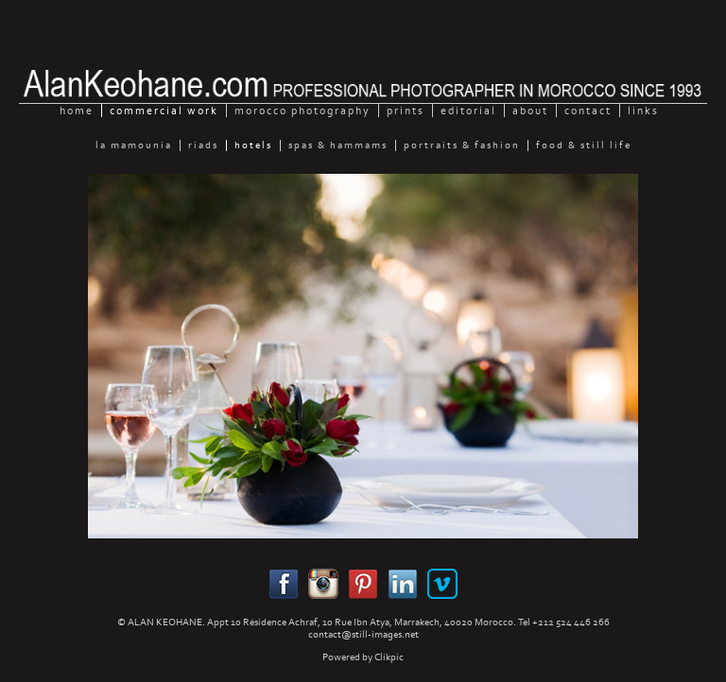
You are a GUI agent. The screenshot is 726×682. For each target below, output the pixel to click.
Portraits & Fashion (462, 145)
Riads (203, 145)
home (77, 110)
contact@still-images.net (363, 634)
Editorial (468, 110)
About (530, 110)
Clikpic (389, 657)
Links (643, 110)
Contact (588, 110)
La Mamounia (133, 145)
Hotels (253, 145)
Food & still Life (583, 145)
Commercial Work (164, 110)
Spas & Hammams (338, 145)
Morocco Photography (302, 110)
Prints (405, 110)
